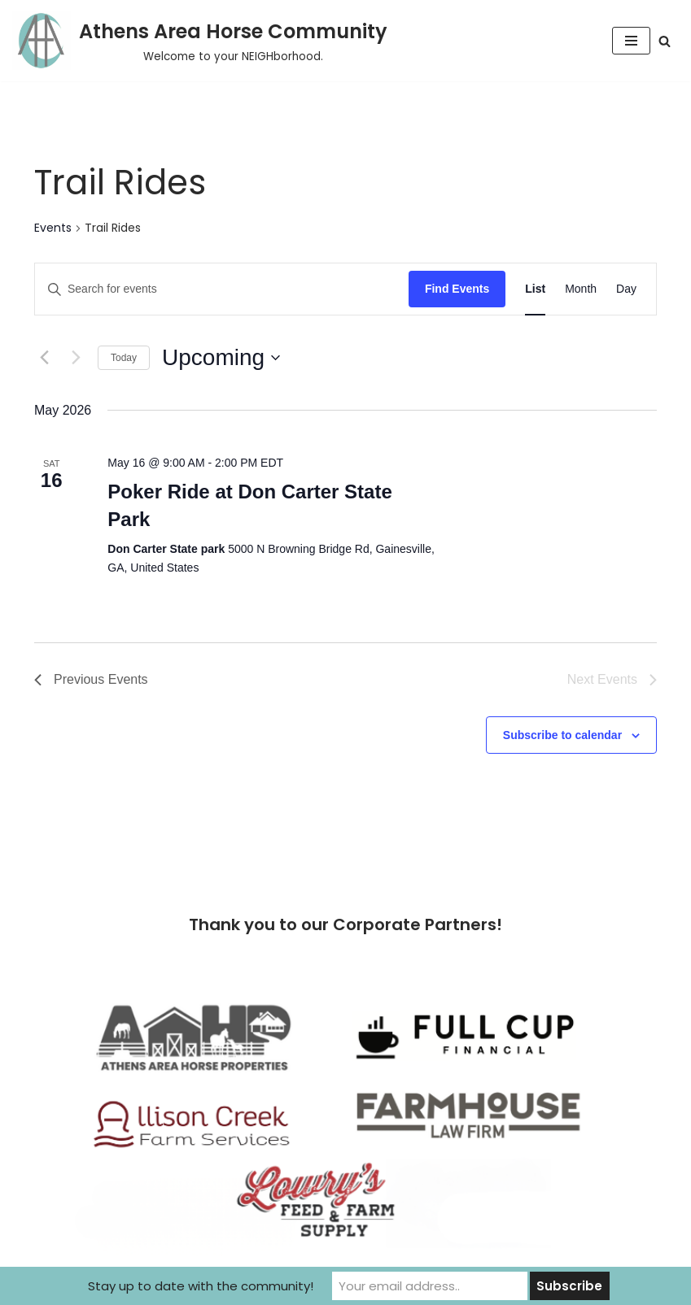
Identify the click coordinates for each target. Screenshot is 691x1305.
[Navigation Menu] (631, 40)
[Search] (664, 41)
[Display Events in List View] (535, 289)
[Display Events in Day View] (626, 289)
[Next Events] (75, 358)
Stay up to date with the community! (200, 1285)
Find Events (457, 288)
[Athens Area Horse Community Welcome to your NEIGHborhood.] (199, 40)
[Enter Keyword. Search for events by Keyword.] (222, 289)
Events (53, 228)
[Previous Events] (44, 358)
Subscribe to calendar (562, 735)
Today (124, 357)
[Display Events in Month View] (581, 289)
